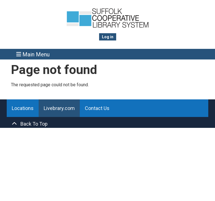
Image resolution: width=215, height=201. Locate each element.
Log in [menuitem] (107, 37)
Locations (23, 108)
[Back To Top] (107, 124)
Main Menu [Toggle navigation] (33, 54)
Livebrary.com (59, 108)
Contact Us (97, 108)
